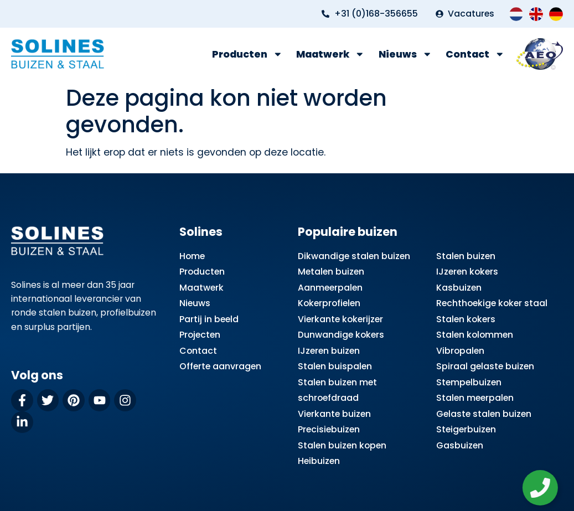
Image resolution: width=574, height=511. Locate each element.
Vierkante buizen (334, 413)
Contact (475, 54)
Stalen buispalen (335, 366)
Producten (247, 54)
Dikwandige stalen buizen (354, 256)
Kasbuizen (459, 287)
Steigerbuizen (466, 429)
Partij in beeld (209, 319)
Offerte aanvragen (220, 366)
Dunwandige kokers (341, 334)
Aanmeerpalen (330, 287)
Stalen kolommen (474, 334)
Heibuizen (319, 461)
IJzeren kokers (467, 271)
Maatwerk (330, 54)
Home (192, 256)
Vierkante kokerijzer (340, 319)
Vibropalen (460, 350)
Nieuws (405, 54)
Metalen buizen (331, 271)
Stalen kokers (465, 319)
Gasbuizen (459, 445)
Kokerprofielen (329, 303)
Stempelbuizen (468, 382)
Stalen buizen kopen (342, 445)
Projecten (199, 334)
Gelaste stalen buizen (483, 413)
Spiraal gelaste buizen (485, 366)
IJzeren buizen (329, 350)
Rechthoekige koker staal (491, 303)
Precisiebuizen (329, 429)
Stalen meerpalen (475, 397)
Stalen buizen (465, 256)
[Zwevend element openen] (543, 487)
